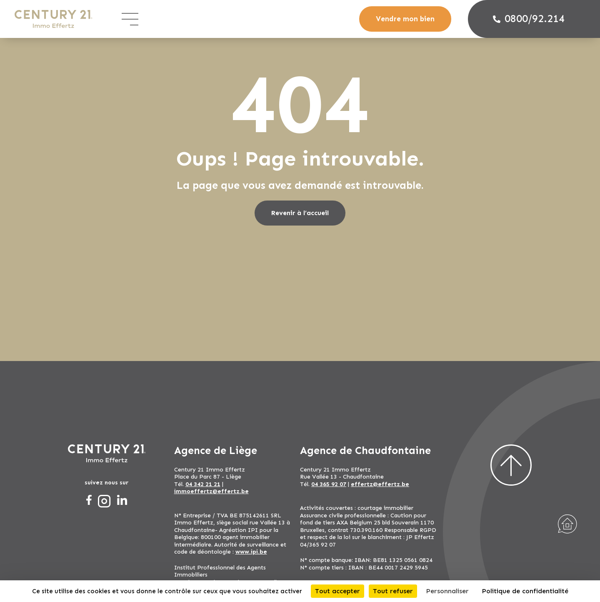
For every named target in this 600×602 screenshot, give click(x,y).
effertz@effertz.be (380, 484)
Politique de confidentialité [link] (525, 591)
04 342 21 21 (202, 484)
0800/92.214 (529, 19)
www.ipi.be (251, 551)
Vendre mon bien (405, 19)
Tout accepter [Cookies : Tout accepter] (337, 591)
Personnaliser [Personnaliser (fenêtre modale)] (447, 591)
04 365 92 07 (328, 484)
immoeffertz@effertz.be (211, 491)
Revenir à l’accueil (300, 213)
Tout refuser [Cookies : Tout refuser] (393, 591)
